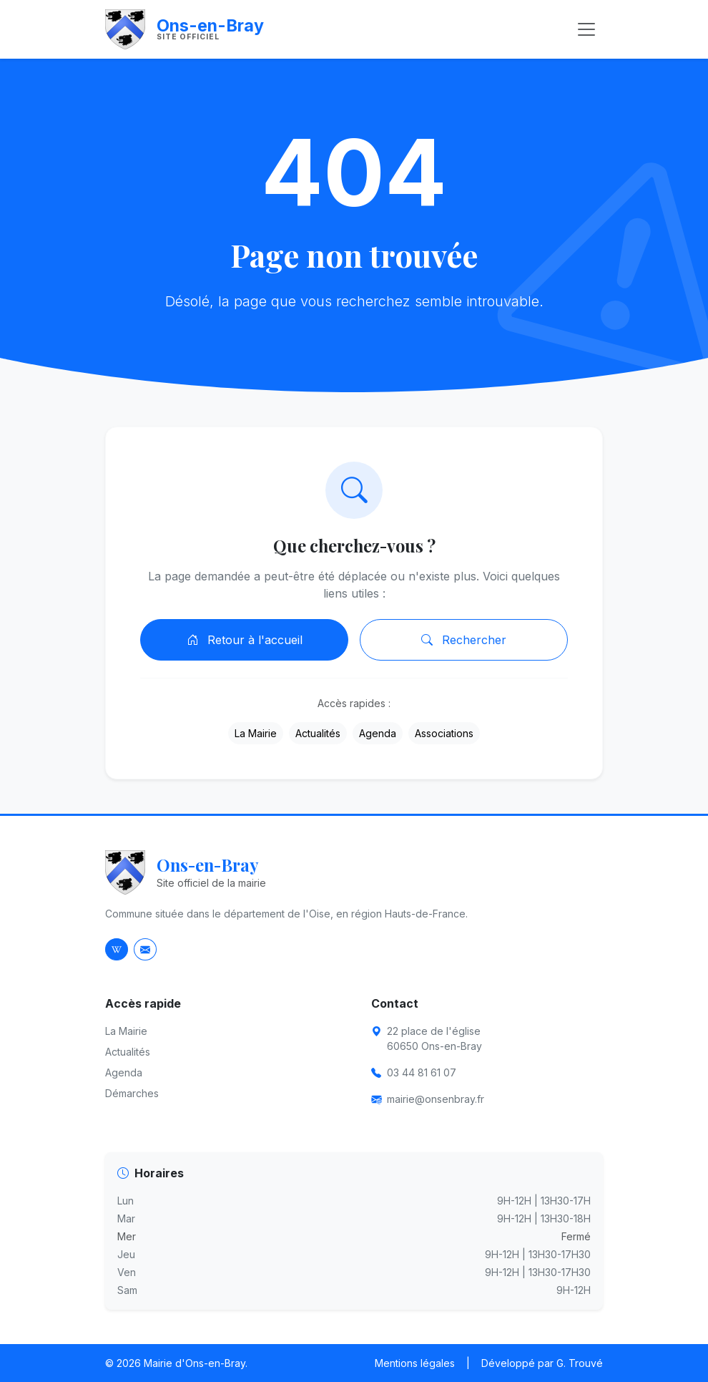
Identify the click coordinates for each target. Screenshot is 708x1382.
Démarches (132, 1093)
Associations (444, 733)
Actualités (317, 733)
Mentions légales (415, 1363)
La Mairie (256, 733)
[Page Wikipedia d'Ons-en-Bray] (116, 949)
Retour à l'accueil (245, 640)
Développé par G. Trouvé (542, 1363)
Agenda (377, 733)
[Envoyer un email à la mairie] (145, 949)
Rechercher (463, 640)
